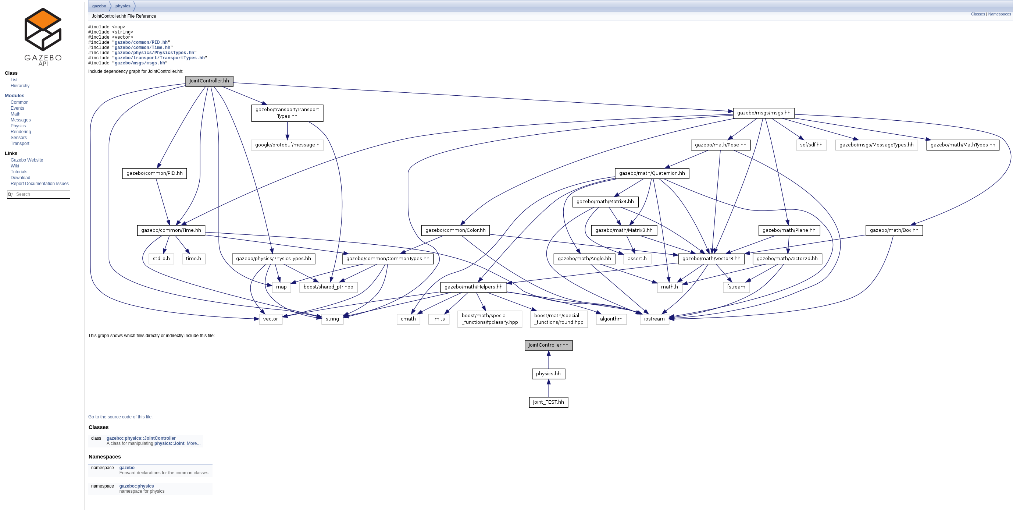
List (14, 79)
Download (20, 177)
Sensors (19, 137)
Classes (978, 14)
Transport (20, 143)
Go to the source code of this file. (120, 425)
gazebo (99, 6)
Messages (21, 120)
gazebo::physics (137, 494)
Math (16, 114)
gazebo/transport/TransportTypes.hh (160, 65)
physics (123, 6)
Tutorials (19, 171)
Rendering (21, 131)
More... (193, 452)
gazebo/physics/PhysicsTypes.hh (154, 59)
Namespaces (999, 14)
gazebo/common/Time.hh (142, 53)
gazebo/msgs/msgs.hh (140, 71)
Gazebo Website (27, 160)
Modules (14, 95)
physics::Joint (169, 452)
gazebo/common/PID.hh (141, 46)
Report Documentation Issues (40, 183)
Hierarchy (20, 85)
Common (20, 102)
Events (17, 108)
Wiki (15, 166)
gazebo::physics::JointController (141, 447)
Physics (18, 125)
